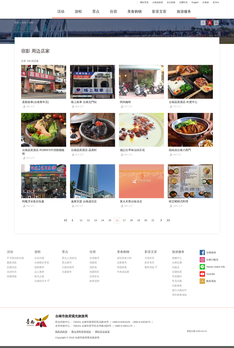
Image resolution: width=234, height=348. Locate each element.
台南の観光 (212, 259)
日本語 (205, 2)
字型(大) (216, 22)
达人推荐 (39, 271)
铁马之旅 (39, 276)
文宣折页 (149, 258)
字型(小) (203, 22)
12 (88, 220)
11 (81, 220)
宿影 (31, 22)
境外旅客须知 (179, 294)
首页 (17, 22)
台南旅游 (211, 252)
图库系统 (149, 267)
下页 (73, 220)
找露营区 (94, 271)
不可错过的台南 (15, 258)
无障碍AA (201, 337)
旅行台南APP (179, 290)
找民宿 (93, 267)
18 (131, 220)
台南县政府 (157, 2)
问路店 (175, 267)
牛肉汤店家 (123, 271)
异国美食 (122, 267)
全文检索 (171, 2)
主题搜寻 (67, 271)
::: (137, 2)
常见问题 (177, 281)
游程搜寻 (39, 267)
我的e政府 (189, 337)
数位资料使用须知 (81, 331)
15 (109, 220)
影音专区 (149, 262)
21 (153, 220)
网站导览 (144, 2)
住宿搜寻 (94, 258)
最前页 (66, 220)
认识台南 (39, 258)
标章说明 (94, 281)
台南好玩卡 (40, 281)
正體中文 (183, 2)
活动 (60, 11)
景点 (95, 11)
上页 (161, 220)
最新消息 (12, 262)
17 (124, 220)
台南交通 (177, 262)
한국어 (216, 2)
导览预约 (177, 276)
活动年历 (12, 271)
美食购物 (134, 11)
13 (95, 220)
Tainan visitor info (215, 266)
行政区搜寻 (68, 267)
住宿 (113, 11)
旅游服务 (184, 11)
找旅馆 (93, 262)
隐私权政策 (61, 331)
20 (145, 220)
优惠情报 (12, 276)
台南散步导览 (41, 262)
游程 (78, 11)
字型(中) (209, 22)
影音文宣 (159, 11)
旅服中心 (177, 258)
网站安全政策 (102, 331)
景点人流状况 (69, 258)
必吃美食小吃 (124, 258)
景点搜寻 (67, 262)
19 (138, 220)
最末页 (168, 220)
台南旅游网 (31, 12)
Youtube (210, 274)
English (195, 2)
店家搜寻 (122, 262)
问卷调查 (177, 285)
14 (102, 220)
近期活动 (12, 267)
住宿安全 (94, 276)
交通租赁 (177, 271)
